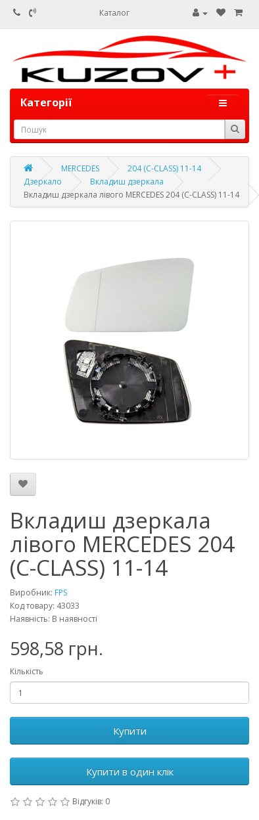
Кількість (26, 671)
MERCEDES (80, 168)
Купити (130, 730)
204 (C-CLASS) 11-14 (164, 168)
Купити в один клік (130, 771)
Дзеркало (43, 181)
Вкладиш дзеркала (127, 181)
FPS (61, 592)
